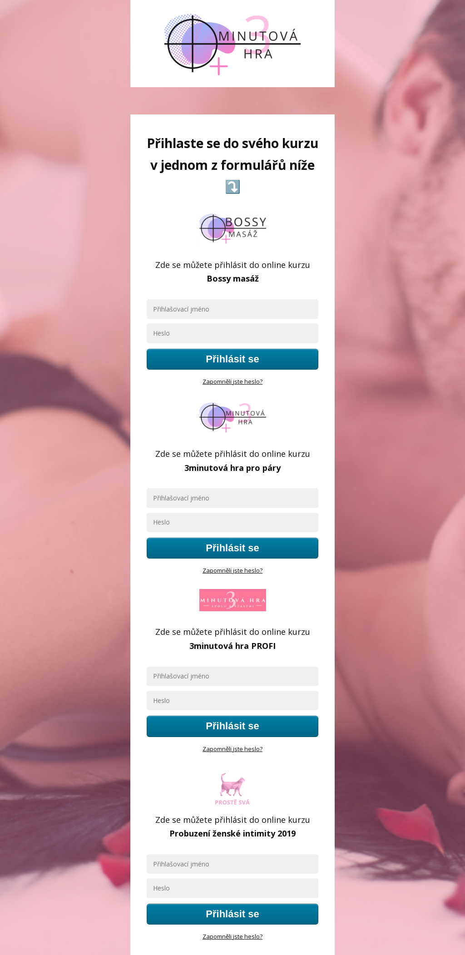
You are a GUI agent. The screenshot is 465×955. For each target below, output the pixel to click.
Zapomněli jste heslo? (232, 381)
